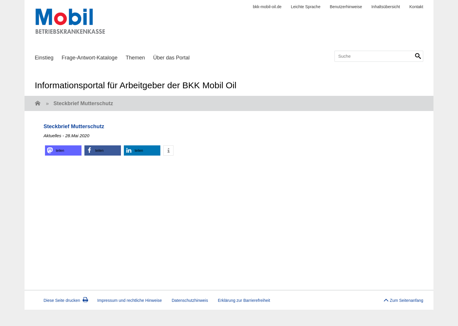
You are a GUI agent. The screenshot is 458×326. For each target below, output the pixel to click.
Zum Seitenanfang (403, 299)
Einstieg (44, 58)
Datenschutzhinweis (190, 300)
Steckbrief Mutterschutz (83, 103)
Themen (135, 58)
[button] (63, 150)
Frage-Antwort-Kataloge (89, 58)
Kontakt (416, 6)
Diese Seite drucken (66, 300)
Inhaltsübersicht (385, 6)
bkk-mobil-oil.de (267, 6)
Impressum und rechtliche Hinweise (129, 300)
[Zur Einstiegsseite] (37, 103)
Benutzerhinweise (346, 6)
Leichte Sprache (305, 6)
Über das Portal (171, 58)
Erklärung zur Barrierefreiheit (244, 300)
